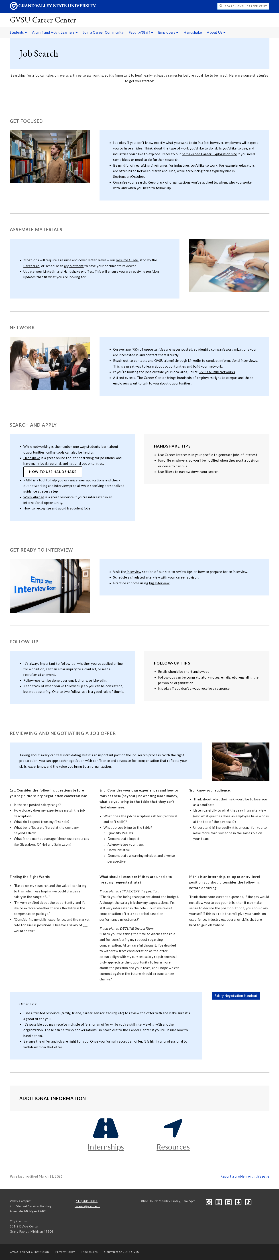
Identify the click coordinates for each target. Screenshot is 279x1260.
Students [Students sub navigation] (18, 32)
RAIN (28, 480)
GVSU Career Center (43, 20)
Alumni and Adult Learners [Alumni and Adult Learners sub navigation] (55, 32)
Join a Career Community (103, 32)
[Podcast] (239, 1202)
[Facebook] (209, 1202)
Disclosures (89, 1252)
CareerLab (31, 266)
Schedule (120, 577)
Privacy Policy (65, 1252)
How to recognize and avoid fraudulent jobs (56, 508)
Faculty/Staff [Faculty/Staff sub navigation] (141, 32)
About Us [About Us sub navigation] (216, 32)
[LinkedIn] (229, 1202)
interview (133, 572)
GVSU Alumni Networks (217, 372)
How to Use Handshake (52, 472)
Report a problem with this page (244, 1176)
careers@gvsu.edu (87, 1206)
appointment (74, 266)
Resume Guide (127, 260)
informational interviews (238, 360)
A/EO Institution (29, 1252)
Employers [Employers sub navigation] (168, 32)
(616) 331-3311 (86, 1201)
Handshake (192, 32)
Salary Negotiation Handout (236, 996)
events (130, 378)
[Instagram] (219, 1202)
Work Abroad (33, 497)
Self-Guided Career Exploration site (209, 154)
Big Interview (159, 583)
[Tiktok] (248, 1202)
